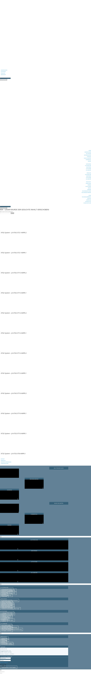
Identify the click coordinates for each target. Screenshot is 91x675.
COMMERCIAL (88, 159)
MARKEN (89, 184)
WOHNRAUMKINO (87, 155)
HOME (90, 150)
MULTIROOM (88, 153)
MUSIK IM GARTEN (87, 158)
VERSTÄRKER (88, 167)
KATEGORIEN (3, 71)
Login (2, 665)
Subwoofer (4, 596)
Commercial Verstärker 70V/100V (10, 609)
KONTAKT (89, 198)
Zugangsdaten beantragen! (8, 667)
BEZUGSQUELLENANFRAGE (8, 457)
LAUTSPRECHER (88, 165)
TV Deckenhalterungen (7, 614)
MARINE (89, 161)
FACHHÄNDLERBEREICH (86, 196)
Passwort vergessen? (4, 662)
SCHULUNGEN (88, 186)
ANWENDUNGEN (4, 70)
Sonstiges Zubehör (6, 630)
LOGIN (89, 195)
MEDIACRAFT (3, 74)
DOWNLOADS (88, 183)
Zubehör (3, 621)
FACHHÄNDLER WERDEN (86, 192)
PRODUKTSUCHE (3, 79)
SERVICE (89, 188)
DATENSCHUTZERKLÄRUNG (6, 462)
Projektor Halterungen (7, 620)
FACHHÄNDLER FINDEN (86, 191)
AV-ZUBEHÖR (88, 170)
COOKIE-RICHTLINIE (87, 203)
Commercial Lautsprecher (8, 593)
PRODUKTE (3, 73)
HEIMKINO (89, 156)
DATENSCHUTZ (88, 201)
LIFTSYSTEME (88, 168)
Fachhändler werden (6, 644)
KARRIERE (89, 189)
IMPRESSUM (88, 199)
